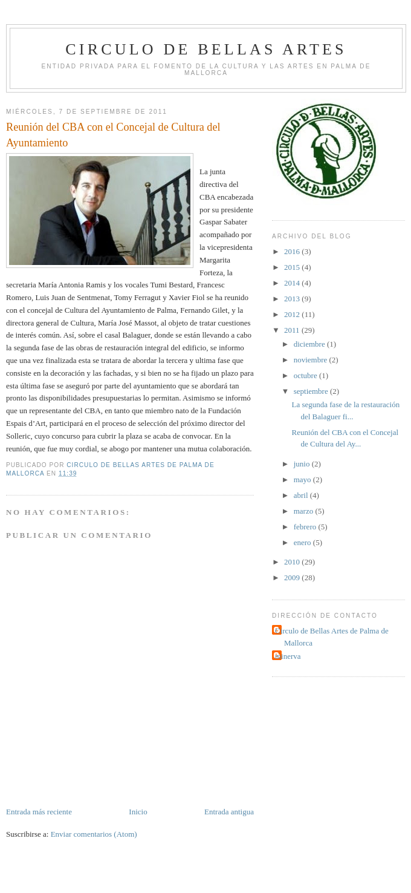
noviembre (311, 359)
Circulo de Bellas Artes (205, 49)
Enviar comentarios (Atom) (94, 834)
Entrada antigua (229, 811)
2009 (293, 577)
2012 (293, 314)
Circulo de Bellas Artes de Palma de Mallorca (332, 636)
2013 (293, 298)
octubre (306, 375)
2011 (293, 330)
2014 (293, 282)
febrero (306, 526)
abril (302, 495)
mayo (303, 479)
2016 (293, 251)
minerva (288, 656)
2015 (293, 267)
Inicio (138, 811)
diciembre (310, 343)
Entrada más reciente (39, 811)
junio (303, 463)
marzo (305, 510)
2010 (293, 561)
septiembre (312, 391)
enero (303, 542)
